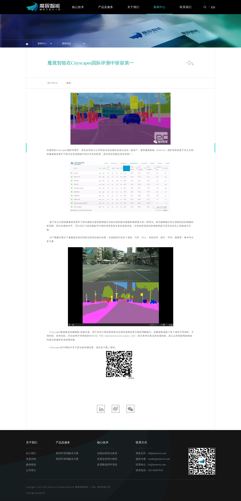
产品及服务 (105, 7)
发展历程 (31, 459)
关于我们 (133, 7)
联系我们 (186, 7)
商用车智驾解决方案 (67, 459)
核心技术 (78, 7)
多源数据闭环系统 (107, 464)
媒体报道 (31, 464)
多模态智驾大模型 (107, 459)
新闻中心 (160, 7)
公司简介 (31, 470)
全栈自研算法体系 (107, 453)
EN (213, 7)
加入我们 (31, 453)
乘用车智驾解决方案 (67, 453)
